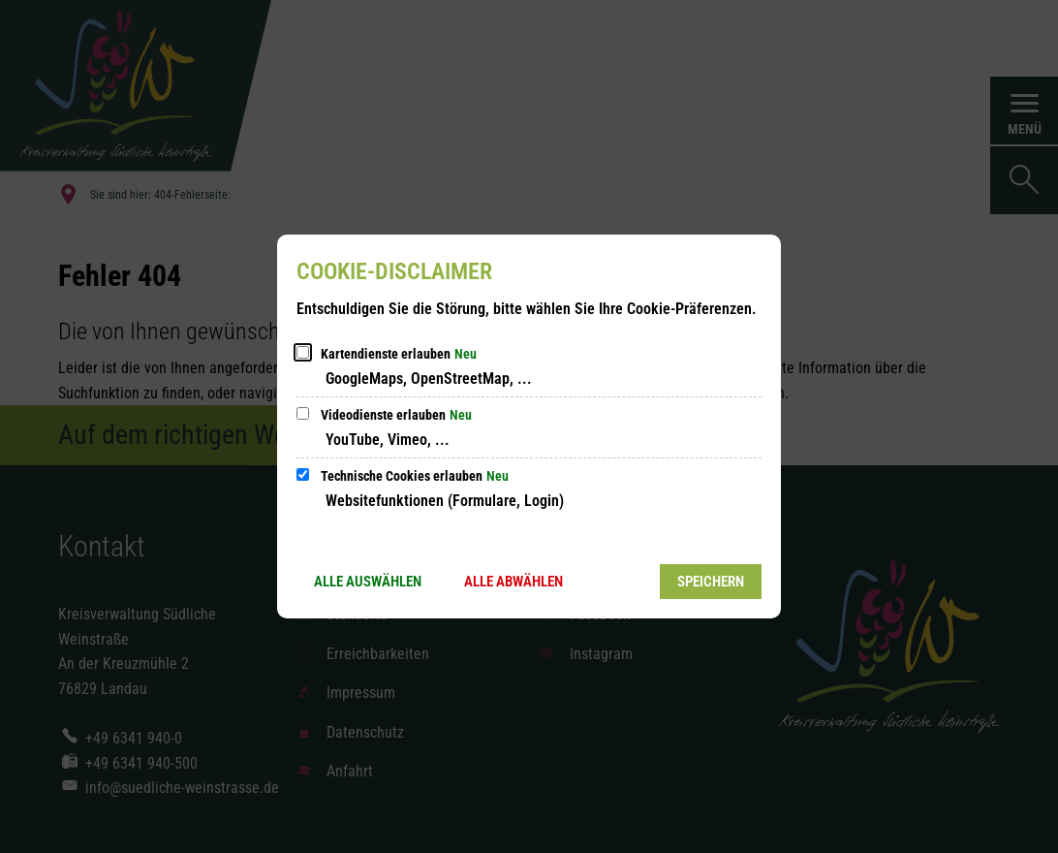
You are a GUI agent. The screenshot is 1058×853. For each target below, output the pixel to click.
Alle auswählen (367, 581)
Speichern (710, 581)
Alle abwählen (513, 581)
